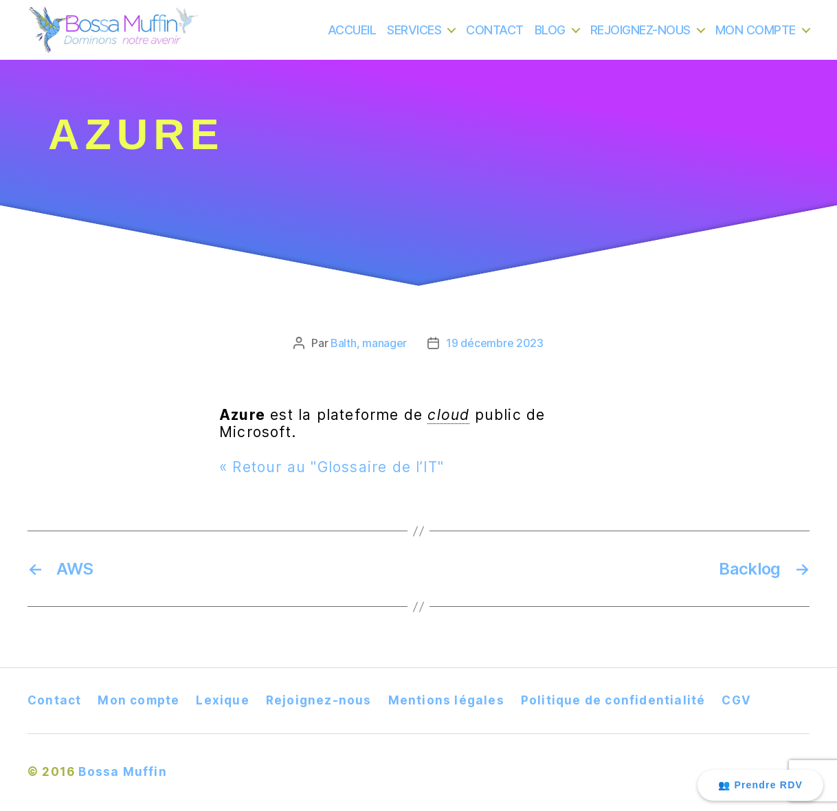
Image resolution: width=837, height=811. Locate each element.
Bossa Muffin (122, 772)
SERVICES (414, 37)
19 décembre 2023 (495, 343)
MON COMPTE (755, 37)
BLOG (550, 37)
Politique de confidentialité (613, 700)
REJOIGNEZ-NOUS (640, 37)
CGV (736, 700)
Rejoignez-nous (319, 700)
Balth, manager (369, 343)
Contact (54, 700)
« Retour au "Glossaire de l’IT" (331, 467)
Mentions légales (446, 700)
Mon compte (138, 700)
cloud (448, 414)
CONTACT (495, 37)
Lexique (222, 700)
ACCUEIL (352, 37)
